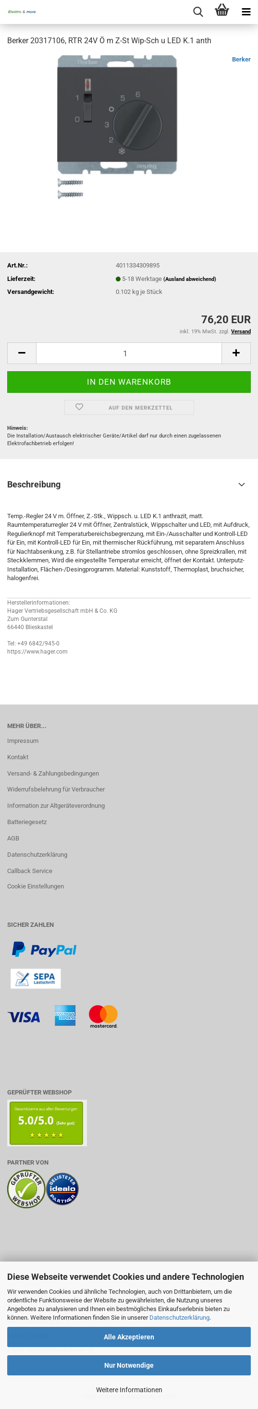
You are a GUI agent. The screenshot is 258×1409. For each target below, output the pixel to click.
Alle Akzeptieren (129, 1337)
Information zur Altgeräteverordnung (56, 805)
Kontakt (17, 757)
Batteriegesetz (27, 822)
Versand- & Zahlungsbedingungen (53, 773)
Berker (241, 59)
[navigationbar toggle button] (246, 12)
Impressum (22, 740)
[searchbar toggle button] (198, 12)
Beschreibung (34, 484)
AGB (13, 838)
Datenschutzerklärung (179, 1317)
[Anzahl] (129, 353)
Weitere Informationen (129, 1390)
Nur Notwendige (129, 1365)
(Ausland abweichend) (189, 279)
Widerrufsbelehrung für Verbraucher (56, 789)
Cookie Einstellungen (35, 886)
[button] (21, 353)
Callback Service (29, 871)
